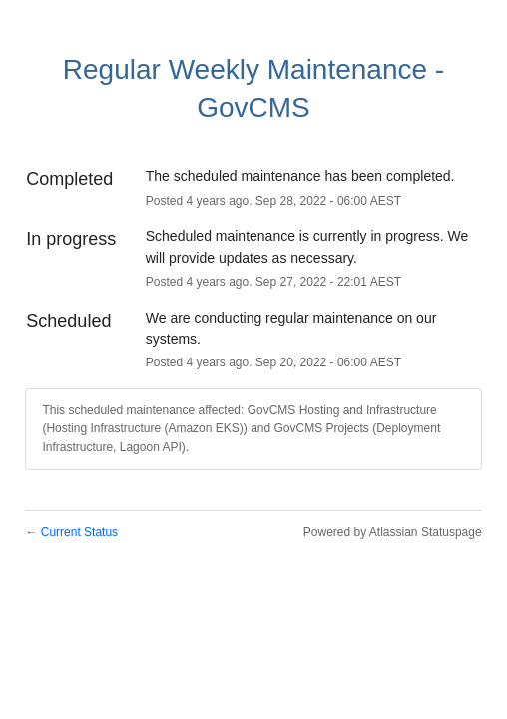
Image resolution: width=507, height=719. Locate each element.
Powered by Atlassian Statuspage (392, 532)
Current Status (71, 532)
